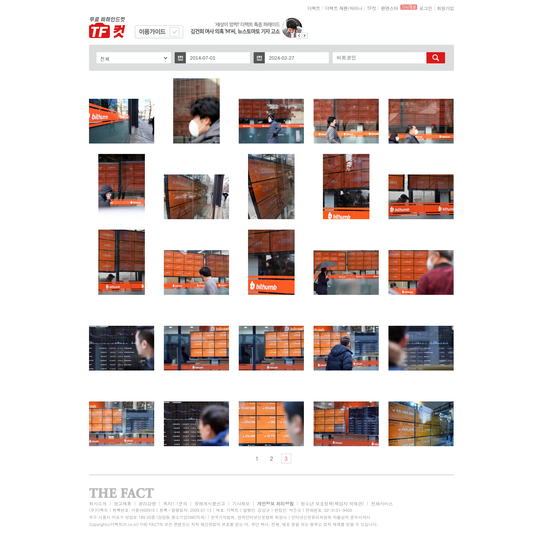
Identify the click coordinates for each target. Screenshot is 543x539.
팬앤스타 (389, 8)
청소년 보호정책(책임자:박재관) (332, 503)
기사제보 (241, 503)
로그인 (425, 8)
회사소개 (98, 503)
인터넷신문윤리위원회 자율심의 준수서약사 (330, 517)
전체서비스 (382, 503)
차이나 (355, 8)
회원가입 (445, 8)
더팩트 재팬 (336, 8)
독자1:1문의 (175, 503)
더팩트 (314, 8)
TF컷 (371, 8)
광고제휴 (122, 503)
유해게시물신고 (209, 503)
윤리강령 (147, 503)
